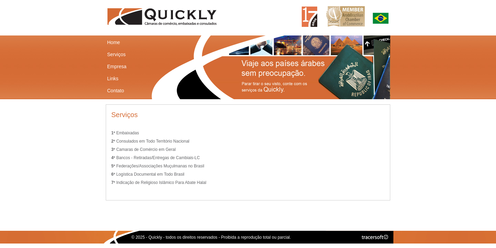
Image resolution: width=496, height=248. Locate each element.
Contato (115, 90)
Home (113, 42)
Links (112, 78)
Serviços (116, 54)
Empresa (116, 66)
